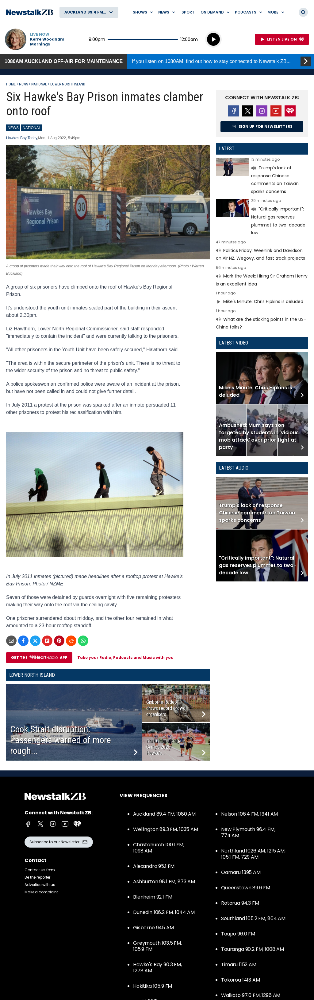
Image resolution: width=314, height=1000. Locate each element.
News (23, 84)
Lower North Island (67, 84)
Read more (262, 176)
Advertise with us (40, 884)
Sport (188, 12)
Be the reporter (37, 877)
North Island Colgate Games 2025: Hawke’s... (165, 747)
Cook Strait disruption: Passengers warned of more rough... (60, 740)
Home (11, 84)
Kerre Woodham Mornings (47, 42)
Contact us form (40, 869)
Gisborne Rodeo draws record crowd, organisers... (166, 708)
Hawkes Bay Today (21, 138)
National (39, 84)
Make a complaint (41, 892)
